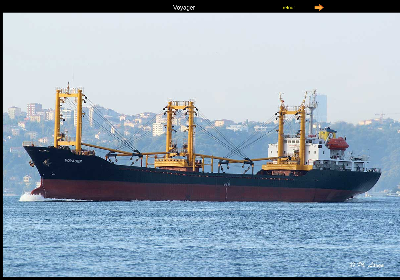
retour (289, 7)
